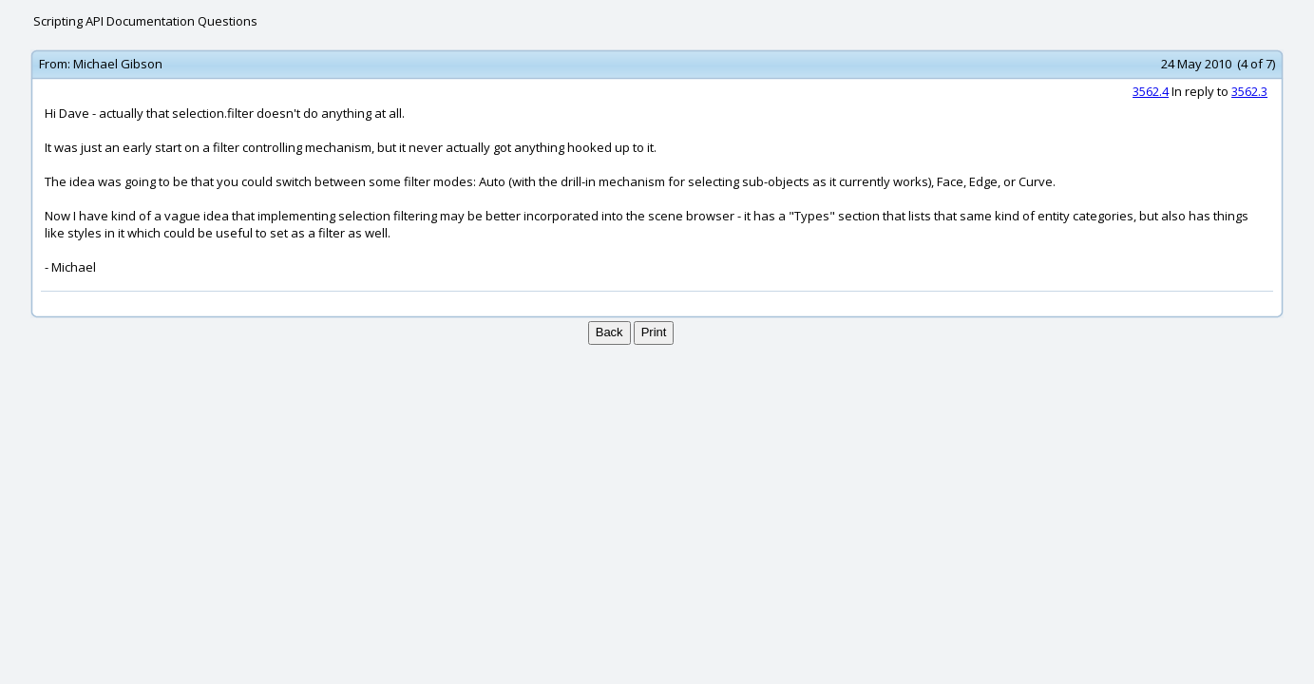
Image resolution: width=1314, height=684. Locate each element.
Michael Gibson (117, 63)
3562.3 (1249, 91)
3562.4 (1151, 91)
